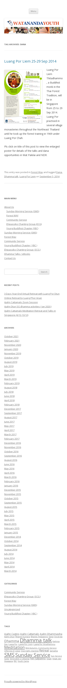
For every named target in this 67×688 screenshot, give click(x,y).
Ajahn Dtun (9, 636)
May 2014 (9, 562)
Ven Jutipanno (38, 658)
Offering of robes (12, 651)
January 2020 (11, 349)
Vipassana (8, 661)
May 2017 (9, 426)
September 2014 (13, 545)
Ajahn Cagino (11, 634)
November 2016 (12, 447)
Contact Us (10, 258)
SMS (9, 654)
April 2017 (9, 430)
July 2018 (8, 391)
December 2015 (12, 489)
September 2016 (13, 455)
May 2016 (9, 468)
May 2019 (9, 370)
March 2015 (10, 524)
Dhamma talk (11, 176)
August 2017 (10, 417)
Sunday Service (32, 654)
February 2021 (11, 340)
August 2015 (10, 507)
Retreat (44, 650)
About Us (9, 207)
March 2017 (10, 434)
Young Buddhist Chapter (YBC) (22, 228)
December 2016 (12, 443)
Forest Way (37, 172)
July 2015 (8, 511)
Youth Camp (23, 661)
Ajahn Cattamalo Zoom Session (21, 302)
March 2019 (10, 379)
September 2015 (13, 502)
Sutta (6, 658)
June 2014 (9, 558)
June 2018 (9, 396)
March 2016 (10, 477)
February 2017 (11, 438)
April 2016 (9, 472)
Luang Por (13, 644)
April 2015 (9, 519)
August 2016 (10, 460)
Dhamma (11, 641)
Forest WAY (12, 215)
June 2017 (9, 421)
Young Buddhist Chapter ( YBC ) (20, 245)
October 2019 (11, 357)
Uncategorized (12, 609)
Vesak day (56, 658)
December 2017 (12, 408)
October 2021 (11, 336)
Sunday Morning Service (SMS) (22, 211)
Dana (59, 172)
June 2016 (9, 464)
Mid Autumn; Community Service (41, 648)
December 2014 (12, 536)
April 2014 (9, 566)
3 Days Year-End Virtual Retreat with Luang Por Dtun (32, 293)
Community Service (16, 219)
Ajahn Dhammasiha (51, 634)
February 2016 (11, 481)
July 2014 (8, 553)
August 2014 (10, 549)
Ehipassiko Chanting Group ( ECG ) (22, 249)
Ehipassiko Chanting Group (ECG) (24, 224)
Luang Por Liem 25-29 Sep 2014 (30, 61)
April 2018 (9, 400)
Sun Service (56, 656)
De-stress (58, 636)
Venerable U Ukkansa (20, 658)
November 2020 (12, 344)
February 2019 (11, 383)
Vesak (49, 658)
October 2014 (11, 541)
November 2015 (12, 494)
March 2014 (10, 571)
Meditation (14, 647)
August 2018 (10, 387)
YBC (15, 661)
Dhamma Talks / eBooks (17, 254)
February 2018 (11, 404)
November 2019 (12, 353)
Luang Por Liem (27, 176)
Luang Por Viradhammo (44, 644)
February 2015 (11, 528)
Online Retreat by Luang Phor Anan (23, 298)
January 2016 (11, 485)
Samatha (54, 651)
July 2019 (8, 366)
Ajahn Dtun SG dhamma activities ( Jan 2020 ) (27, 306)
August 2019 (10, 362)
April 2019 (9, 374)
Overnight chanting (30, 651)
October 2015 (11, 498)
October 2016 (11, 451)
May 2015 (9, 515)
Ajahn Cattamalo (29, 634)
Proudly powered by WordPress (20, 681)
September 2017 (13, 413)
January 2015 (11, 532)
